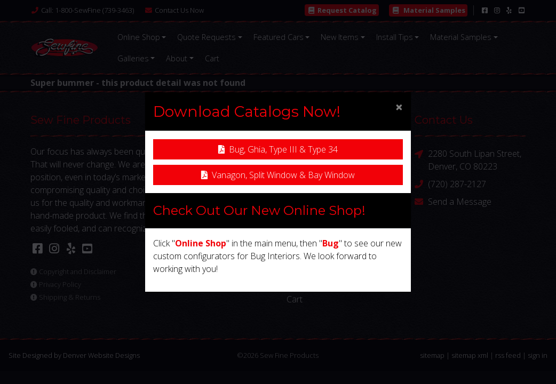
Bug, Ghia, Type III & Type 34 (278, 149)
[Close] (399, 106)
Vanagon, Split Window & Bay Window (278, 175)
